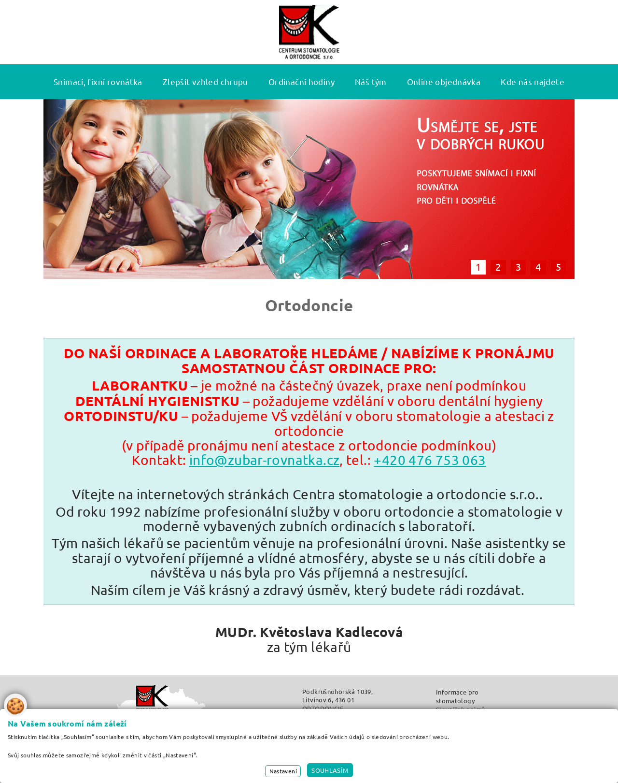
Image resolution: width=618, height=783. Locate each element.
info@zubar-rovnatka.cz (264, 460)
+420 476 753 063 (430, 460)
